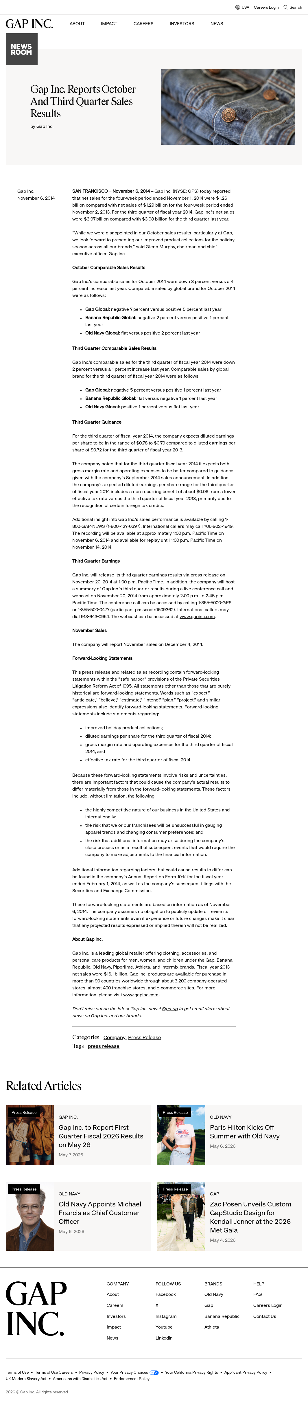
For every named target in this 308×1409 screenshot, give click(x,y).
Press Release (144, 1037)
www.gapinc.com (197, 616)
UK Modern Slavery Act (26, 1378)
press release (103, 1046)
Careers (144, 23)
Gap (214, 1194)
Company (115, 1037)
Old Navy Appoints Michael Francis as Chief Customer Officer (100, 1213)
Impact (109, 23)
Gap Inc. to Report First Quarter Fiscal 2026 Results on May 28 (101, 1136)
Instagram (166, 1316)
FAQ (257, 1294)
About (77, 23)
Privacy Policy (91, 1372)
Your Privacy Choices (129, 1372)
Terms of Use (17, 1372)
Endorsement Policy (132, 1378)
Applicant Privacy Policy (245, 1372)
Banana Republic (221, 1316)
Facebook (166, 1294)
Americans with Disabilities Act (80, 1378)
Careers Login (266, 7)
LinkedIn (164, 1338)
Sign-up (170, 1008)
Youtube (164, 1327)
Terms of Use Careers (54, 1372)
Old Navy (221, 1117)
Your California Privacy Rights (191, 1372)
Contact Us (264, 1316)
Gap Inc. (25, 191)
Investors (182, 23)
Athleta (211, 1327)
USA (242, 7)
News (217, 23)
